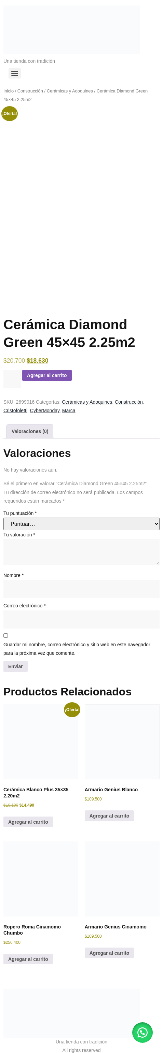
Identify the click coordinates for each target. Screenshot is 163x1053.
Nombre (13, 568)
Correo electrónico (24, 598)
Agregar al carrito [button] (28, 814)
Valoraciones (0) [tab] (30, 424)
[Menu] (15, 73)
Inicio (8, 90)
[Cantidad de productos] (12, 372)
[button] (142, 1032)
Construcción (30, 90)
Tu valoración (19, 527)
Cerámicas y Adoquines (70, 90)
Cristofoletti (15, 403)
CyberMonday (44, 403)
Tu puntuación (20, 506)
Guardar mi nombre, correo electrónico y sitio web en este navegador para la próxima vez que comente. (76, 641)
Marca (69, 403)
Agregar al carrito (47, 368)
